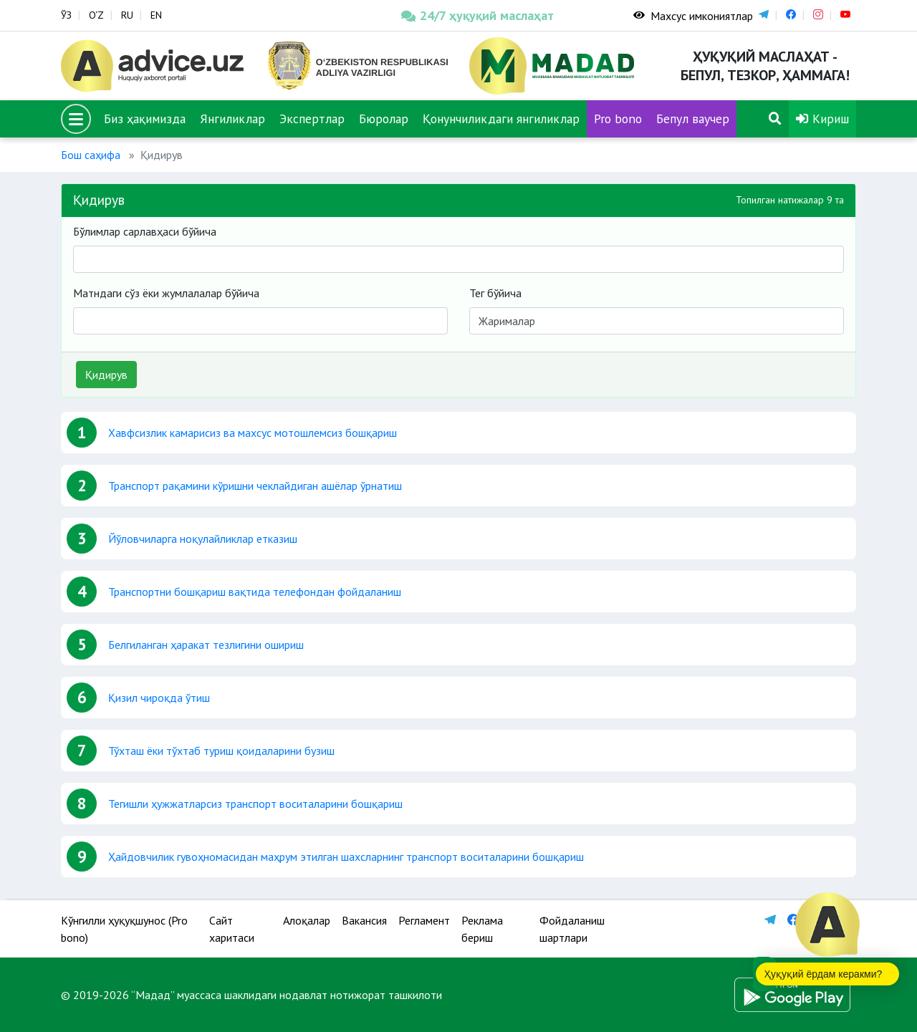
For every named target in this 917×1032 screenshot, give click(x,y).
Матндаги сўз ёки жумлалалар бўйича (166, 293)
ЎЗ (66, 15)
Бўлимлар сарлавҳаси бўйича (144, 231)
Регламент (424, 920)
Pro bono (618, 118)
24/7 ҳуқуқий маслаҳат (477, 15)
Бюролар (383, 118)
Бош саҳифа (90, 155)
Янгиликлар (232, 118)
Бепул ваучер (692, 118)
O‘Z (96, 15)
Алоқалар (306, 920)
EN (156, 15)
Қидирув (106, 374)
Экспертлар (312, 118)
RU (127, 15)
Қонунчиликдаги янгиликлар (501, 118)
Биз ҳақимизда (145, 118)
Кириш (822, 118)
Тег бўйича (495, 293)
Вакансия (364, 920)
